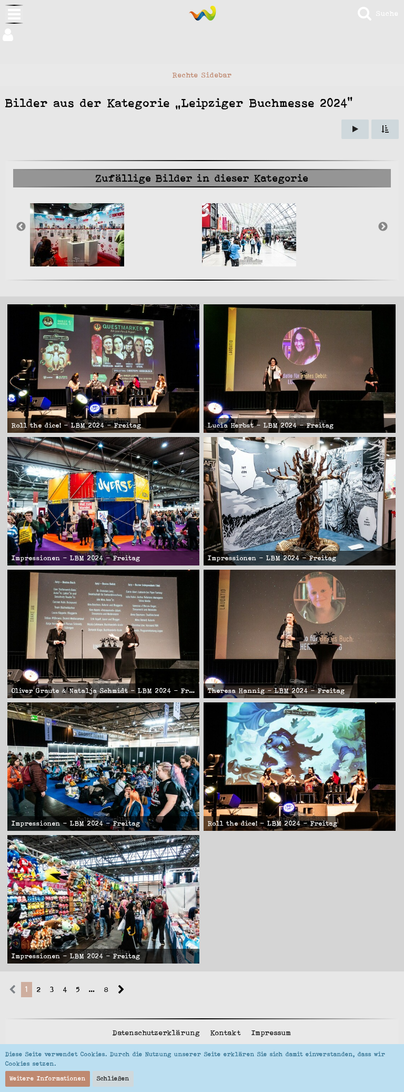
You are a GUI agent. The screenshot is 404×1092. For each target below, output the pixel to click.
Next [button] (383, 227)
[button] (202, 34)
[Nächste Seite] (121, 989)
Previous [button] (21, 227)
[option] (116, 234)
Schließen (113, 1078)
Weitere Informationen (47, 1078)
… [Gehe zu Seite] (92, 989)
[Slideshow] (355, 129)
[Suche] (377, 13)
